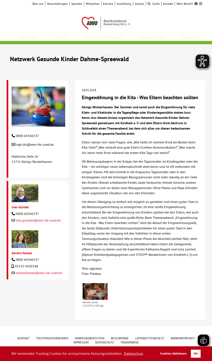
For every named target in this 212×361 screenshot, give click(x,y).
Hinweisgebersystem (89, 338)
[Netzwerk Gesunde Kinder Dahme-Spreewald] (38, 124)
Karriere (108, 4)
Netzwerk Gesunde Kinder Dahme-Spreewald (69, 59)
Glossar (139, 4)
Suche (154, 4)
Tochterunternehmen (52, 338)
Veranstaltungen (57, 4)
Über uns (37, 4)
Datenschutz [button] (133, 353)
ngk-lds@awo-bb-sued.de (35, 144)
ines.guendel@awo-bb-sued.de (38, 220)
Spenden (76, 4)
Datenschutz (104, 342)
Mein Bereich (185, 4)
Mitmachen (93, 4)
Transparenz (129, 342)
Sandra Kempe (22, 253)
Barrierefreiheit (183, 338)
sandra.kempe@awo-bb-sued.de (39, 273)
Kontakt (168, 4)
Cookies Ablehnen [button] (173, 353)
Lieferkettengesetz (149, 338)
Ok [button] (196, 353)
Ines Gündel (20, 207)
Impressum (81, 342)
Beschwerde (120, 338)
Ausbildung (124, 4)
